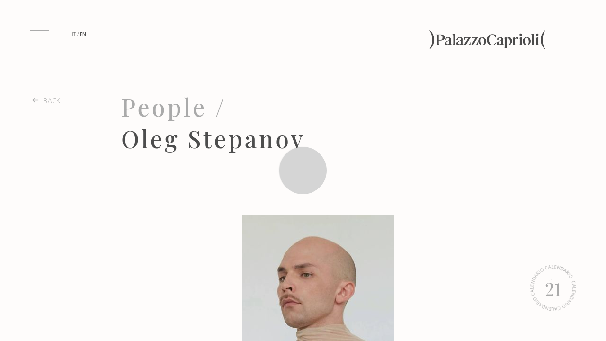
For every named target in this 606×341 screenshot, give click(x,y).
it (74, 34)
